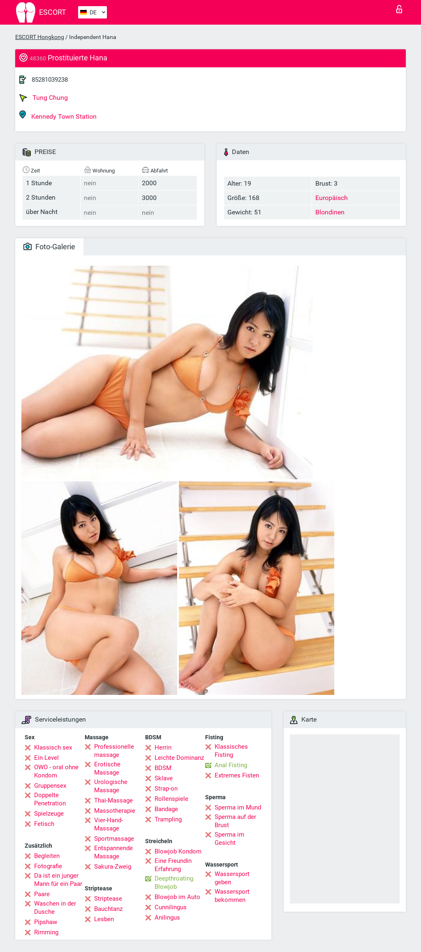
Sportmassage (114, 838)
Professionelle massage (114, 751)
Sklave (164, 778)
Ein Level (46, 757)
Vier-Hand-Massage (108, 824)
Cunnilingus (171, 907)
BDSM (163, 768)
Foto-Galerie (49, 246)
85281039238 (50, 79)
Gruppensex (50, 785)
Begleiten (47, 856)
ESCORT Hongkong (39, 37)
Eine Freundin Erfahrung (173, 865)
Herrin (163, 747)
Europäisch (331, 198)
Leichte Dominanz (179, 757)
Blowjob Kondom (178, 851)
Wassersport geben (232, 878)
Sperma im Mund (238, 807)
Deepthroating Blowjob (174, 882)
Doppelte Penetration (50, 799)
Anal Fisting (231, 765)
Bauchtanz (108, 909)
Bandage (166, 809)
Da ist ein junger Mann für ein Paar (58, 880)
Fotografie (48, 866)
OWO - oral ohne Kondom (56, 771)
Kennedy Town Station (58, 115)
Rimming (46, 932)
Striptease (108, 898)
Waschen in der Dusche (55, 907)
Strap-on (166, 788)
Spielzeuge (49, 813)
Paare (42, 894)
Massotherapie (114, 810)
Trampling (168, 819)
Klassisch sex (53, 747)
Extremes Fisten (237, 775)
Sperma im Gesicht (229, 838)
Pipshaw (45, 922)
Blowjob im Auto (177, 897)
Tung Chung (43, 98)
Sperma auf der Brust (235, 821)
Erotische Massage (107, 768)
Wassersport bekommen (232, 896)
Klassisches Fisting (231, 751)
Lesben (104, 919)
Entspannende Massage (113, 852)
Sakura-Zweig (112, 866)
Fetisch (44, 824)
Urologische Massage (110, 786)
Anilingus (167, 917)
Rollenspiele (171, 799)
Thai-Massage (113, 800)
